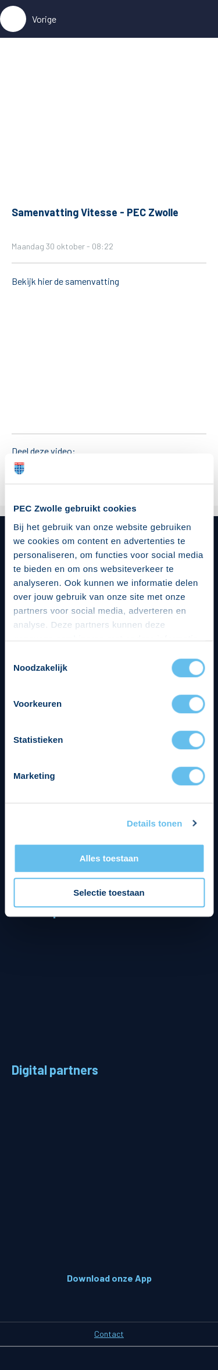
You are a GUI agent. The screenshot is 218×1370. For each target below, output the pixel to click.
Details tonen (154, 823)
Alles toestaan (109, 858)
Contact (109, 1334)
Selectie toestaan (109, 892)
